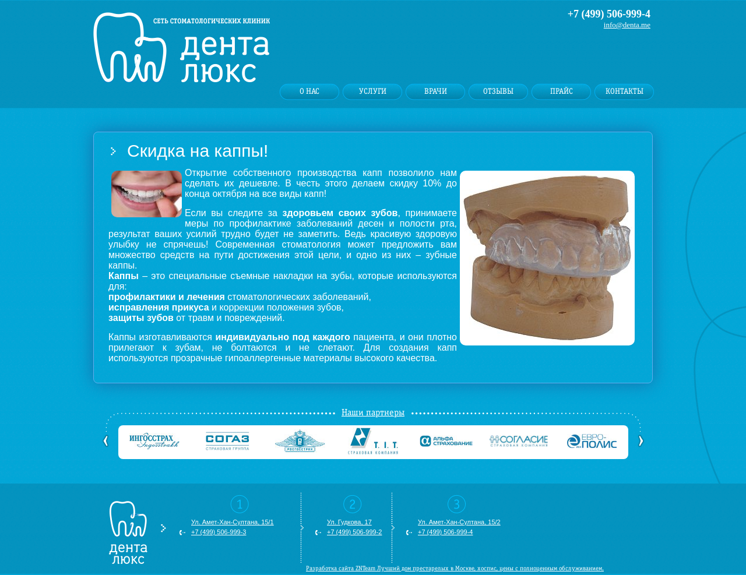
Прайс (561, 91)
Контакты (624, 91)
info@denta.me (627, 24)
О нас (309, 91)
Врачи (435, 91)
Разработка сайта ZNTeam (340, 568)
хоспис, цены (495, 568)
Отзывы (498, 91)
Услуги (372, 91)
